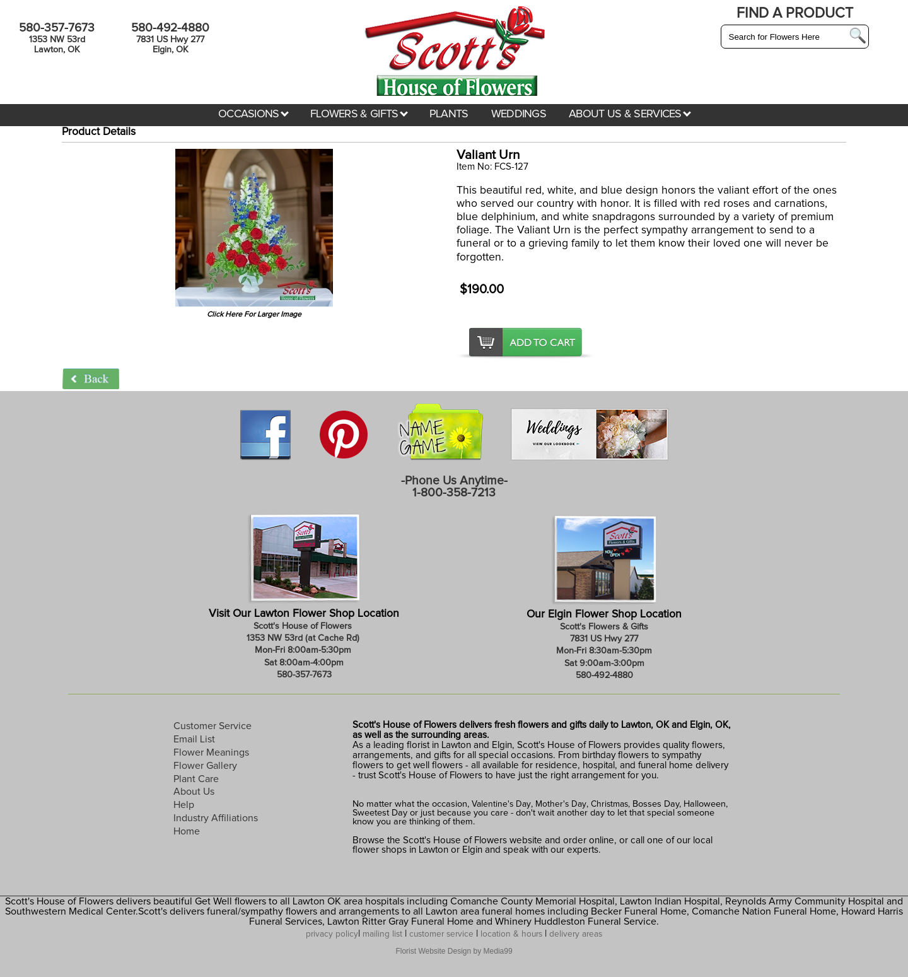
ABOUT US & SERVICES (630, 114)
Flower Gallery (205, 766)
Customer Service (212, 726)
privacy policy (332, 934)
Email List (194, 739)
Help (183, 805)
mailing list (382, 934)
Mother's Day (560, 804)
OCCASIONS (253, 114)
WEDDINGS (518, 114)
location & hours (511, 934)
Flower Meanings (211, 752)
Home (186, 831)
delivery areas (575, 934)
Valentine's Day (500, 804)
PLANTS (449, 114)
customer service (441, 934)
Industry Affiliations (215, 818)
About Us (193, 792)
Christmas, (610, 804)
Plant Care (196, 779)
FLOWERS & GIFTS (359, 114)
